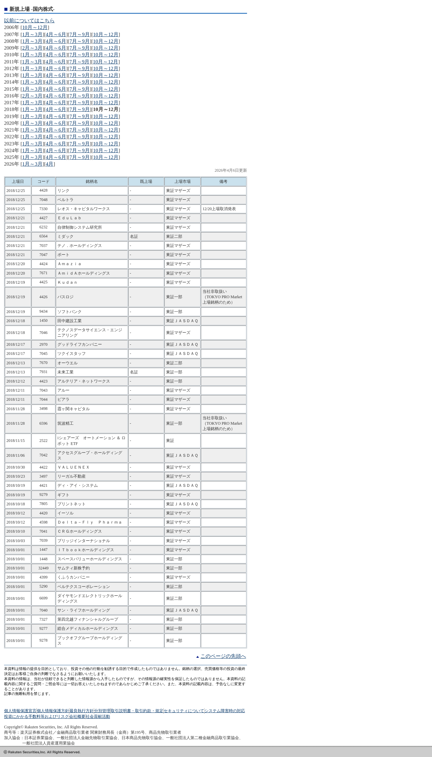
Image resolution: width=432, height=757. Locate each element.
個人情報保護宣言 (20, 710)
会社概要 (77, 716)
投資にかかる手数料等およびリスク (36, 716)
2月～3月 (32, 48)
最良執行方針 (82, 710)
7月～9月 (80, 34)
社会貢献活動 (98, 716)
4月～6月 (56, 34)
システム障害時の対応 (225, 710)
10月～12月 (35, 27)
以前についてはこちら (29, 20)
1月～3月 (32, 34)
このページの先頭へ (223, 656)
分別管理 (102, 710)
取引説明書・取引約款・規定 (137, 710)
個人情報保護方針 (53, 710)
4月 (50, 164)
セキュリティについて (184, 710)
